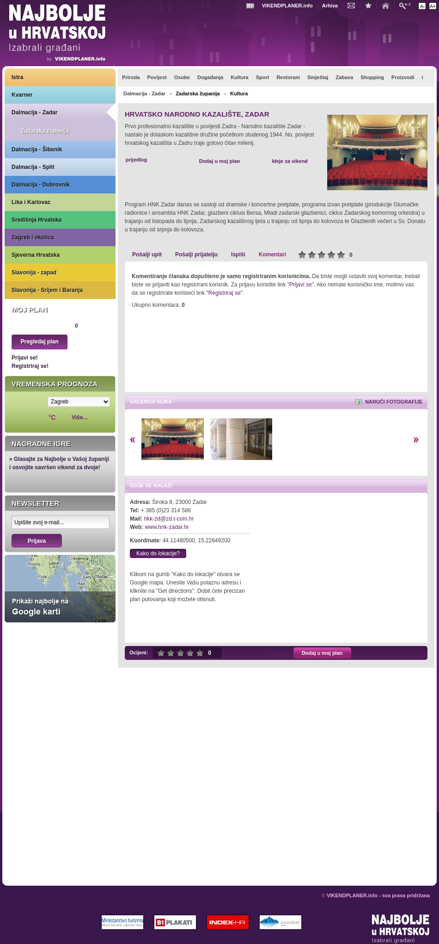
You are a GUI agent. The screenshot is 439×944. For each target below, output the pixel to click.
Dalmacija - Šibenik (37, 149)
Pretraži (407, 5)
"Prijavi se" (300, 284)
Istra (17, 77)
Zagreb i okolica (33, 237)
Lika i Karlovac (31, 202)
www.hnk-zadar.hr (167, 527)
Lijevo (132, 439)
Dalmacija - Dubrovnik (41, 184)
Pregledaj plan (39, 341)
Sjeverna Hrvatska (36, 255)
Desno (416, 439)
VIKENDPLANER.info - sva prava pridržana (378, 895)
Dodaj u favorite (371, 5)
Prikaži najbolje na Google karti (60, 588)
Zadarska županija (45, 131)
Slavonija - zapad (34, 272)
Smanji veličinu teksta (422, 6)
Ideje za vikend (290, 161)
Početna (387, 5)
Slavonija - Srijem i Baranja (47, 290)
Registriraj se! (30, 366)
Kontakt (353, 5)
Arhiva (330, 5)
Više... (79, 417)
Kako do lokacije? (158, 553)
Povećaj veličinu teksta (433, 6)
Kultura (239, 93)
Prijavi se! (25, 357)
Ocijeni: (138, 652)
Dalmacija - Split (33, 167)
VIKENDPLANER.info (287, 5)
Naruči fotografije (393, 401)
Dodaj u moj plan (219, 161)
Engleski (251, 5)
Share (277, 653)
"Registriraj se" (224, 293)
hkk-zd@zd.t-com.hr (169, 518)
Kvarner (22, 95)
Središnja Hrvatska (36, 220)
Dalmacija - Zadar (34, 112)
